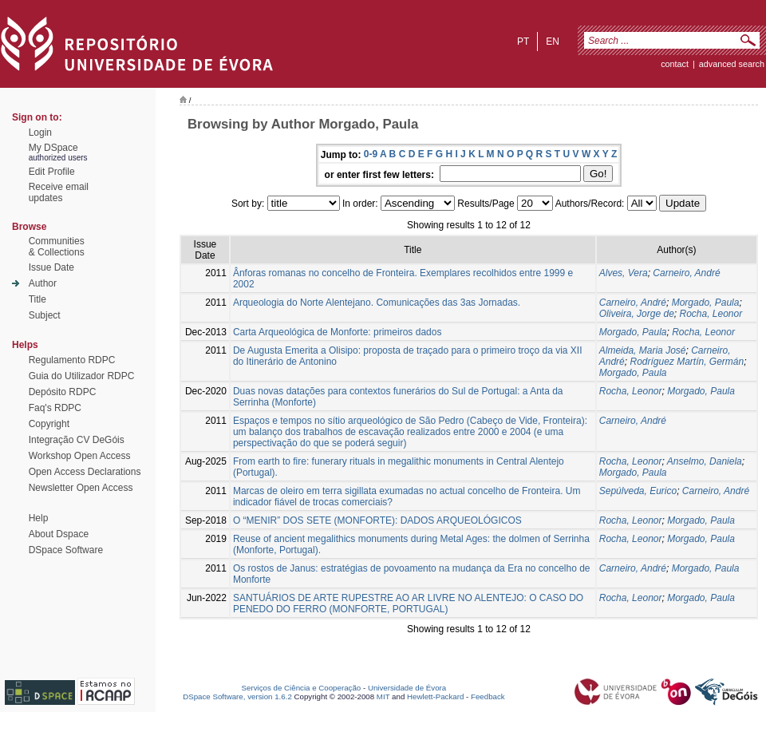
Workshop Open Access (80, 455)
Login (40, 132)
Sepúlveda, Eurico (638, 491)
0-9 (370, 154)
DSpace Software (66, 550)
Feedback (488, 696)
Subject (45, 315)
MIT (383, 696)
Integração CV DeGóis (76, 439)
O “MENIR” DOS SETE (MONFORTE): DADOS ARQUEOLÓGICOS (377, 520)
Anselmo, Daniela (704, 461)
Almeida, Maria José (642, 350)
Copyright (49, 423)
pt (523, 41)
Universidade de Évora (407, 687)
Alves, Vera (623, 273)
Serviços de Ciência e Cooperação (301, 687)
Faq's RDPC (55, 408)
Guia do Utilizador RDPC (82, 376)
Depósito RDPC (63, 392)
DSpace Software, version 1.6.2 (237, 696)
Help (39, 518)
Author (43, 283)
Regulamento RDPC (72, 360)
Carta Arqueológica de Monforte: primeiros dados (337, 332)
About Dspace (59, 534)
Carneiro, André (686, 273)
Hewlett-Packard (435, 696)
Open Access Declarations (85, 471)
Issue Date (51, 267)
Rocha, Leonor (710, 313)
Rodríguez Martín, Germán (687, 361)
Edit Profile (52, 171)
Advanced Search (731, 64)
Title (37, 299)
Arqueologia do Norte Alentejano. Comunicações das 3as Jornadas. (376, 302)
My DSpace (53, 147)
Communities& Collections (57, 246)
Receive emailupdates (59, 192)
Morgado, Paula (706, 302)
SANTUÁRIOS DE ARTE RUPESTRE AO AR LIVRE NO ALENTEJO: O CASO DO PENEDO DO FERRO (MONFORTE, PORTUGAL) (408, 603)
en (552, 41)
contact (675, 64)
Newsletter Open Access (81, 487)
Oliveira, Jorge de (636, 313)
